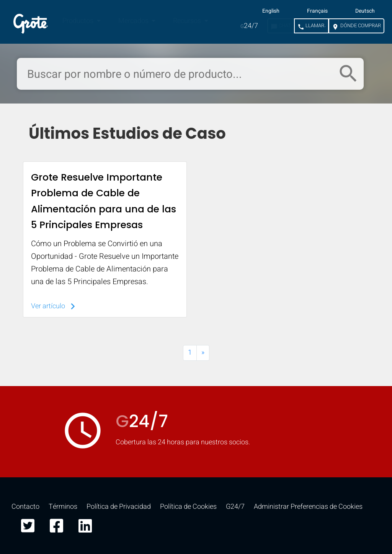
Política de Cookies (188, 506)
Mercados (134, 21)
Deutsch (365, 11)
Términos (63, 506)
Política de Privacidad (119, 506)
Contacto (25, 506)
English (270, 11)
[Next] (202, 353)
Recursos (188, 21)
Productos (78, 21)
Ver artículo (55, 306)
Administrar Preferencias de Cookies (308, 506)
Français (317, 11)
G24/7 (235, 506)
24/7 (249, 26)
